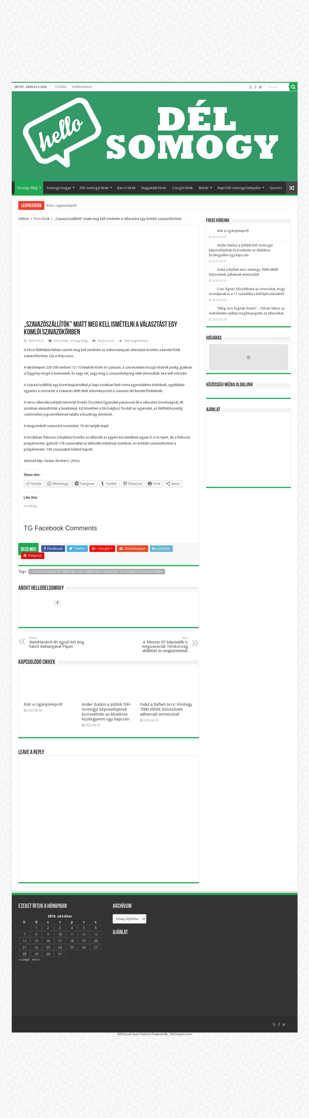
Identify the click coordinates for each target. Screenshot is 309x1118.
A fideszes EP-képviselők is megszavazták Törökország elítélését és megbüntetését (160, 644)
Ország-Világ (27, 188)
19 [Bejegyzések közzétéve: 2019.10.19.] (84, 941)
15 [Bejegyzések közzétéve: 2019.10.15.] (36, 941)
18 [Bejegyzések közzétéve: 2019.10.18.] (72, 941)
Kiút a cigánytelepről (61, 205)
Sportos (276, 188)
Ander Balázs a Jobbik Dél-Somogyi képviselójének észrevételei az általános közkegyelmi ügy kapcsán (106, 712)
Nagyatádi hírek (153, 188)
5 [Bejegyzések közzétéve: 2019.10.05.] (84, 928)
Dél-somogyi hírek (94, 188)
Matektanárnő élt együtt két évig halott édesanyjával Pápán (57, 642)
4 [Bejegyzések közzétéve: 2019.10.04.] (72, 928)
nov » (36, 959)
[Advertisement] (248, 450)
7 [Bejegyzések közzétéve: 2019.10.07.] (24, 934)
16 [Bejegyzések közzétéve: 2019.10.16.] (48, 941)
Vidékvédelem (82, 87)
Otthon (23, 219)
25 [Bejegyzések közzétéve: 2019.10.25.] (72, 947)
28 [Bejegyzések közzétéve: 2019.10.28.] (24, 954)
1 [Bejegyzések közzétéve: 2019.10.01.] (36, 928)
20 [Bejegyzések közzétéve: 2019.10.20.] (96, 941)
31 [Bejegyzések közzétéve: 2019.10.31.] (60, 954)
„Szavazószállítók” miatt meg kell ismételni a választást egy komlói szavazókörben (97, 571)
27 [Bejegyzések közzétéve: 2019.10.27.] (96, 947)
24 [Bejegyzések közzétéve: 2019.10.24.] (60, 947)
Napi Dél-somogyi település (239, 188)
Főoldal (60, 87)
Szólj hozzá (106, 341)
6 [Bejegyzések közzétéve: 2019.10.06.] (96, 928)
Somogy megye (58, 188)
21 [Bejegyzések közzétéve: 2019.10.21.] (24, 947)
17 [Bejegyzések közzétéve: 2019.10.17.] (60, 941)
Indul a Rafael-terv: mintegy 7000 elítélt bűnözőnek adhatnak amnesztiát (166, 709)
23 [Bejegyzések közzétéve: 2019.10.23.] (48, 947)
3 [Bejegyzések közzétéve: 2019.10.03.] (60, 928)
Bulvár (204, 188)
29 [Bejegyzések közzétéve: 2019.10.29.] (36, 954)
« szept (24, 959)
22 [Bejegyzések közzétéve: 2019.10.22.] (36, 947)
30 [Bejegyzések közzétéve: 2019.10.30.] (48, 954)
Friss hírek (41, 219)
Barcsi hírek (126, 188)
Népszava (65, 356)
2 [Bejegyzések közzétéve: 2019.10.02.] (48, 928)
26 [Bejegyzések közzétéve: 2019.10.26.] (84, 947)
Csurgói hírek (182, 188)
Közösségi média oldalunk (229, 385)
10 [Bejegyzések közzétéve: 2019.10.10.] (60, 934)
